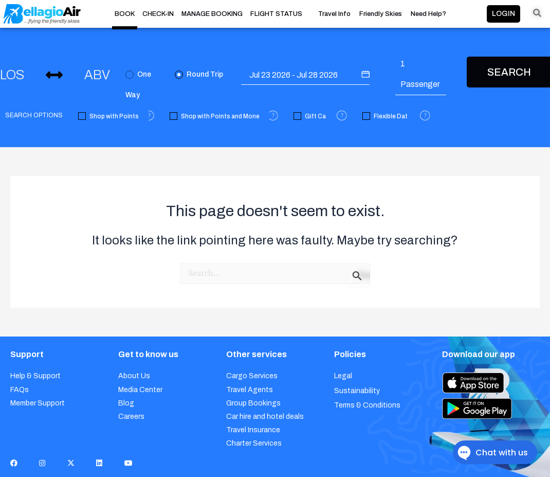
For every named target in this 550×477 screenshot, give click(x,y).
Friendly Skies (380, 14)
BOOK (125, 13)
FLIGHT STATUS (276, 13)
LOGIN (503, 13)
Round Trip (199, 74)
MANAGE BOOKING (212, 13)
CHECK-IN (158, 13)
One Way (138, 77)
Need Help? (428, 14)
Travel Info (334, 14)
